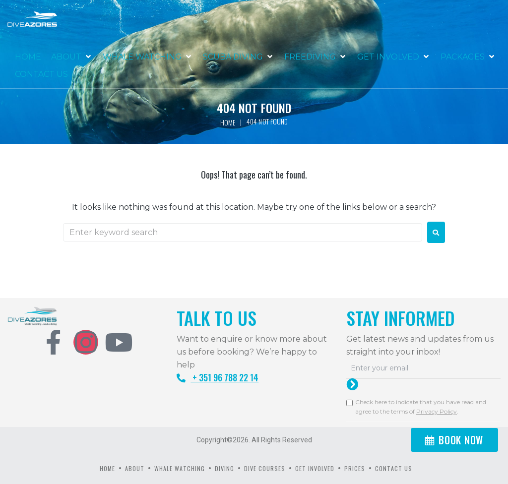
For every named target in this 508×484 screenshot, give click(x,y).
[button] (72, 57)
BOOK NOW (461, 439)
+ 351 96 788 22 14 (217, 377)
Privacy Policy (436, 411)
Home (227, 122)
